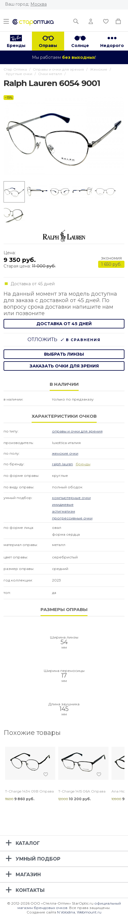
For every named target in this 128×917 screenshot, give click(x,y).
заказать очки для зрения (64, 366)
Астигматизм (63, 511)
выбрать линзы (64, 354)
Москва (38, 4)
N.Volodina (66, 912)
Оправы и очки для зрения (77, 431)
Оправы (48, 45)
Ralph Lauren (62, 464)
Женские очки (65, 453)
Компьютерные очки (71, 497)
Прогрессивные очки (72, 518)
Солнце (80, 45)
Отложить (42, 339)
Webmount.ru (89, 912)
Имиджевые (63, 504)
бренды (83, 464)
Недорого (112, 45)
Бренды (16, 45)
